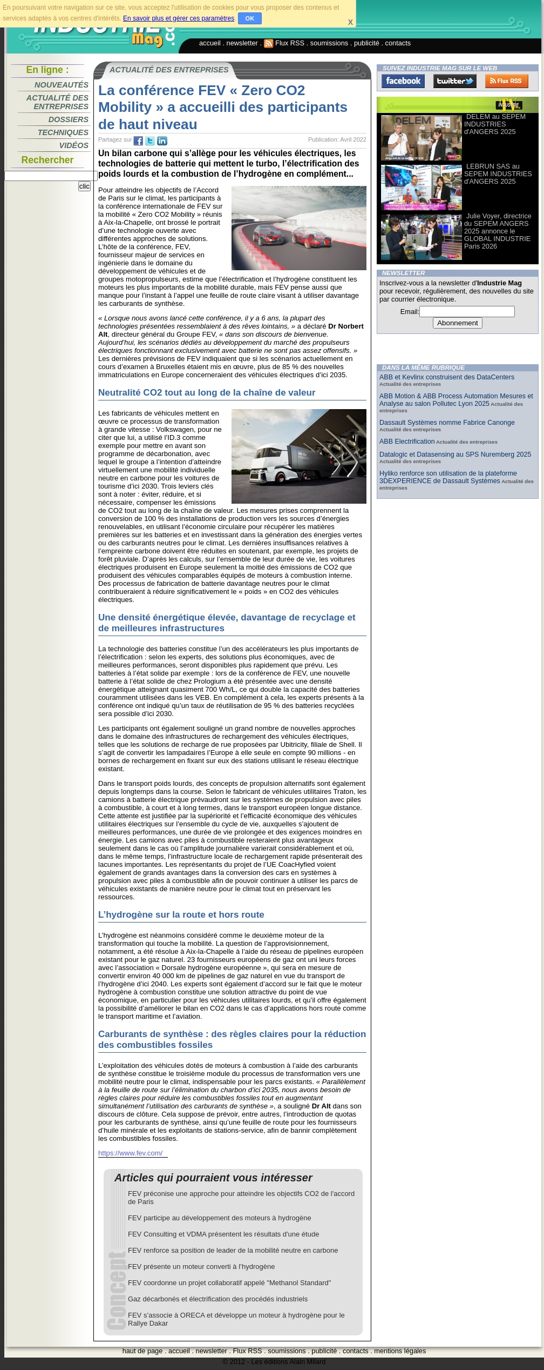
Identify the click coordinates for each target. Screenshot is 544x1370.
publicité (366, 43)
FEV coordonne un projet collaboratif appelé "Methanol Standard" (229, 1283)
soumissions (329, 43)
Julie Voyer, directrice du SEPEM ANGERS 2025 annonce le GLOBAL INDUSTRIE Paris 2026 (498, 231)
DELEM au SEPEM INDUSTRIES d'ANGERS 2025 (495, 124)
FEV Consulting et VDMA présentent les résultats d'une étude (223, 1234)
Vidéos (74, 145)
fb (138, 141)
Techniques (63, 132)
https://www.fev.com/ (130, 1153)
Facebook (403, 81)
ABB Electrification (407, 441)
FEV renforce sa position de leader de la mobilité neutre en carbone (233, 1250)
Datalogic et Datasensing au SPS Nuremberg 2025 (455, 454)
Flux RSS (284, 43)
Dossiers (69, 119)
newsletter (242, 43)
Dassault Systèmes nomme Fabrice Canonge (447, 422)
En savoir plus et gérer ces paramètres (178, 18)
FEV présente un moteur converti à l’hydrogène (201, 1266)
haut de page (143, 1351)
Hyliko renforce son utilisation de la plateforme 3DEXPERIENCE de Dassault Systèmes (448, 477)
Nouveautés (62, 85)
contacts (398, 43)
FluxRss (506, 81)
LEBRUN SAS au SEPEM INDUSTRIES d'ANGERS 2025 (498, 173)
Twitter (455, 81)
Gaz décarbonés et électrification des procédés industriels (218, 1299)
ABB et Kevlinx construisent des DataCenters (446, 377)
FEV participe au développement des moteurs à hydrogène (219, 1218)
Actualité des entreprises (57, 102)
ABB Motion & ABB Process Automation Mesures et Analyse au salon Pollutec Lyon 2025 (456, 399)
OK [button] (250, 18)
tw (150, 141)
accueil (210, 43)
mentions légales (400, 1351)
